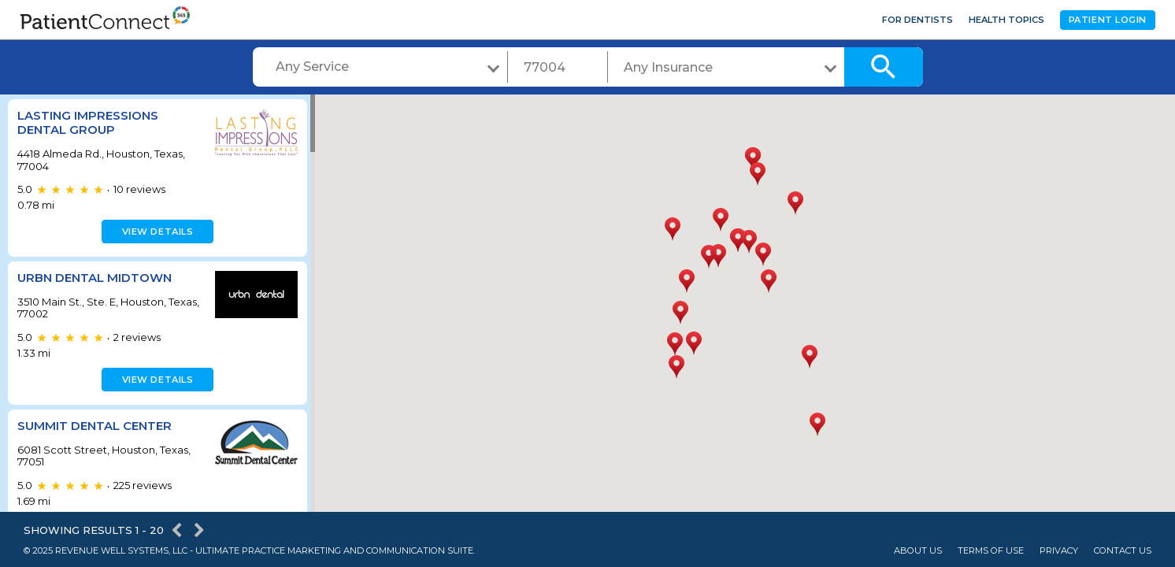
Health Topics (1006, 19)
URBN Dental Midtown (94, 277)
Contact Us (1122, 551)
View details (155, 231)
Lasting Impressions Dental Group (87, 122)
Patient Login (1108, 19)
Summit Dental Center (94, 425)
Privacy (1059, 551)
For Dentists (917, 19)
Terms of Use (991, 551)
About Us (918, 551)
